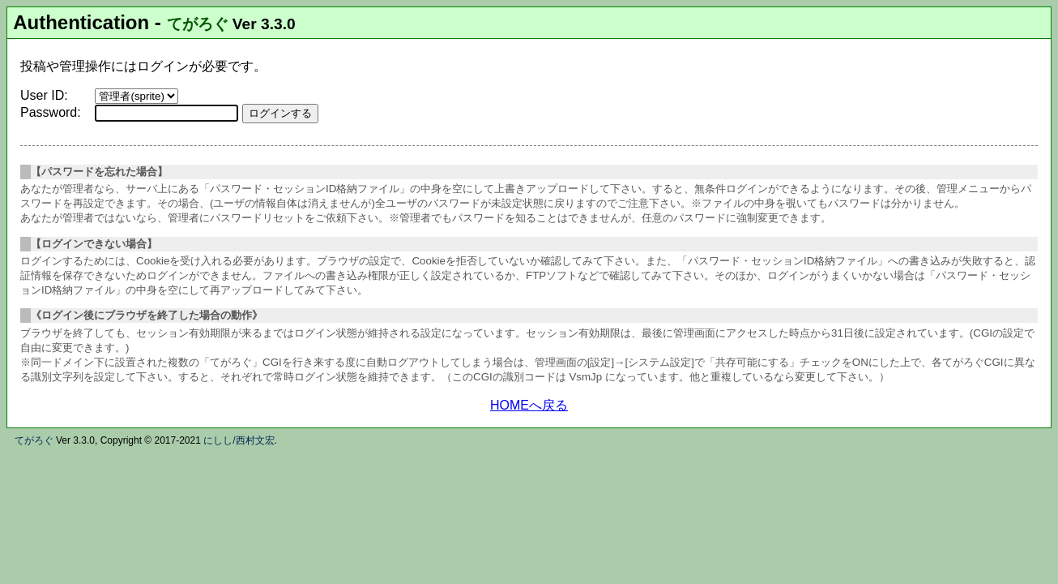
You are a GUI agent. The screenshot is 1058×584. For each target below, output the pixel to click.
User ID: (44, 95)
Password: (50, 112)
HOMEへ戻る (529, 405)
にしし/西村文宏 (238, 440)
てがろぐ (197, 23)
